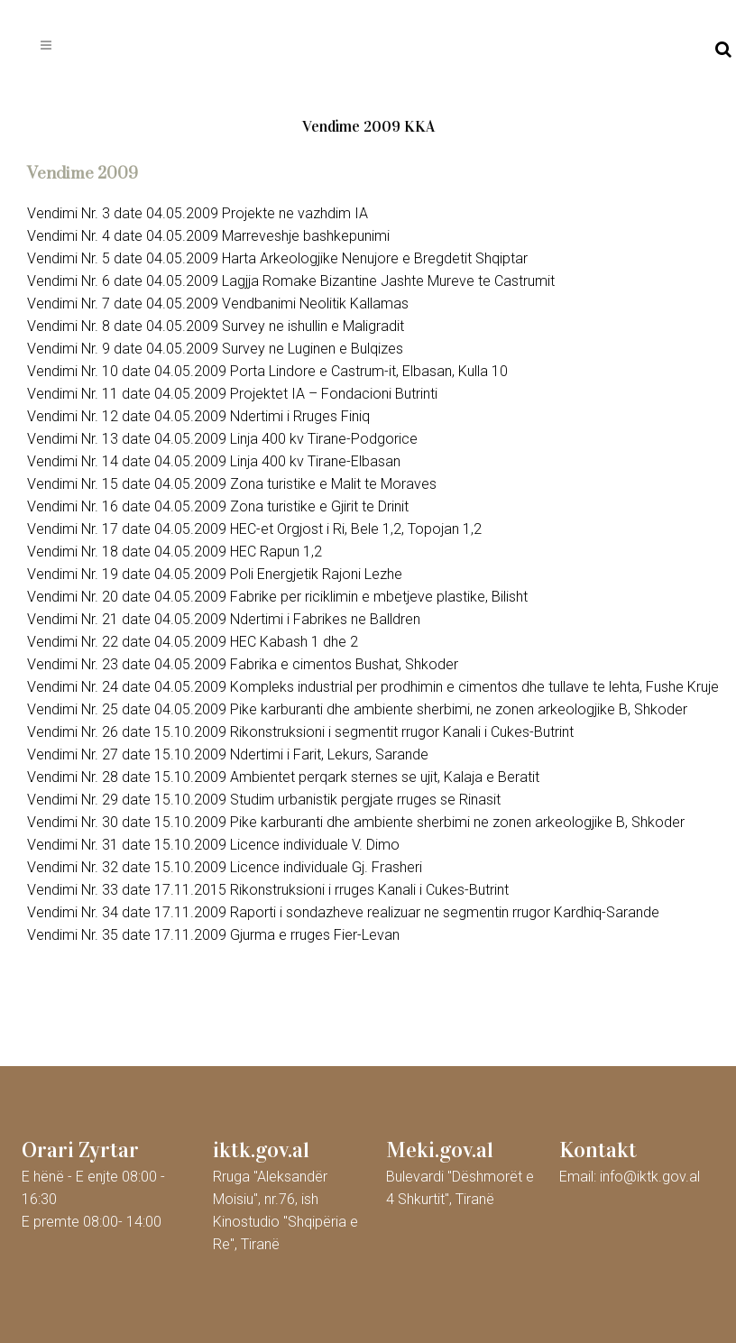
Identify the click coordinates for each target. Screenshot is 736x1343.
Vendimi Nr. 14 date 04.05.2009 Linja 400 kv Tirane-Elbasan (213, 461)
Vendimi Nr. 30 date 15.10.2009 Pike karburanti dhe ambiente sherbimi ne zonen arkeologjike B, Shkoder (356, 822)
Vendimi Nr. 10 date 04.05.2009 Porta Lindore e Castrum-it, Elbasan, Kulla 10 (267, 371)
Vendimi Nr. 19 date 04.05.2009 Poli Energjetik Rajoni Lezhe (214, 574)
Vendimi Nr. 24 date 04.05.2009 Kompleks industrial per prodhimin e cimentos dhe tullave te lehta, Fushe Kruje (373, 686)
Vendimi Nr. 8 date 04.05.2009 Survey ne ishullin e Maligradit (215, 326)
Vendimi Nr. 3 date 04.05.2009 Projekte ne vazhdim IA (197, 213)
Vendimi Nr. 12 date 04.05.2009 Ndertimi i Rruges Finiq (198, 416)
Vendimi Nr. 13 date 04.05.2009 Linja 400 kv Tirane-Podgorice (222, 438)
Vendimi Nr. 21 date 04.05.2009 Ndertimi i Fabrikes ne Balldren (223, 619)
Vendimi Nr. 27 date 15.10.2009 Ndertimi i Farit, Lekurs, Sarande (227, 754)
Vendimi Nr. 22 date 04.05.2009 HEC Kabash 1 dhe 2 (192, 641)
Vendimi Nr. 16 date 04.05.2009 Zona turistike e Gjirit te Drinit (218, 506)
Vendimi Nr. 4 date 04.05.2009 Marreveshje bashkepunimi (208, 235)
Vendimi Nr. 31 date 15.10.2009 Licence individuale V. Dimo (213, 844)
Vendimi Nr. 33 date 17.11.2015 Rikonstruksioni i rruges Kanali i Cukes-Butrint (268, 889)
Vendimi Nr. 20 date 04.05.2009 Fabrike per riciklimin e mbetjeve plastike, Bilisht (277, 596)
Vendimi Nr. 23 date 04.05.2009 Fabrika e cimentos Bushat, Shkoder (242, 664)
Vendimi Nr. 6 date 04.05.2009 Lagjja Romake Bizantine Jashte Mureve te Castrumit (291, 281)
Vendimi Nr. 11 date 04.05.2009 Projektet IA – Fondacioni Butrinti (232, 393)
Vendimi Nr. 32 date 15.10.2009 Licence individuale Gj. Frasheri (224, 867)
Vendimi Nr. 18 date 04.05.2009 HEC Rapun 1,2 (174, 551)
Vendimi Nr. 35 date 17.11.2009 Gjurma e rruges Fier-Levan (213, 934)
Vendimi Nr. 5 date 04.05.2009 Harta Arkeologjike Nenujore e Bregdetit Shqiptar (277, 258)
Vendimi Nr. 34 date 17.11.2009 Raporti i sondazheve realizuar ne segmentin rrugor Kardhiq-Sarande (343, 912)
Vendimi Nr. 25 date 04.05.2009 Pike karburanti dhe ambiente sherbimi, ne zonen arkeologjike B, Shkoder (357, 709)
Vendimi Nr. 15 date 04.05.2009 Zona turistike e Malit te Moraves (232, 483)
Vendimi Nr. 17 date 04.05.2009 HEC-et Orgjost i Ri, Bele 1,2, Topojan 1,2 (254, 529)
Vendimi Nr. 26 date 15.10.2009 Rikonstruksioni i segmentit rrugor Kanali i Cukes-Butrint (300, 731)
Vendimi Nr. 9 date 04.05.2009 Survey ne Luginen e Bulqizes (215, 348)
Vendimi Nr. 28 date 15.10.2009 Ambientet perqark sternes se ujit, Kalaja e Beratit (283, 777)
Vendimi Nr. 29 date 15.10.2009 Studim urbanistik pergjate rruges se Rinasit (264, 799)
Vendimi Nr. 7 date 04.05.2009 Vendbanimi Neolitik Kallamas (218, 303)
